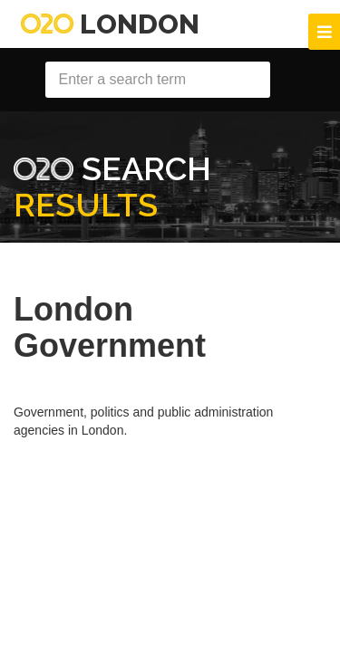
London (110, 24)
